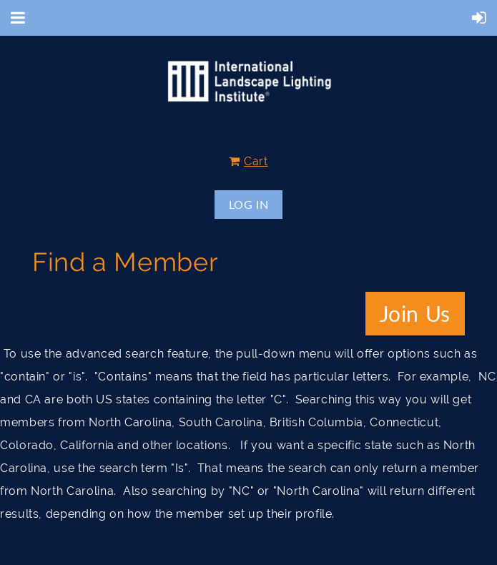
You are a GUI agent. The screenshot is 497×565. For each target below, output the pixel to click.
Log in (249, 204)
